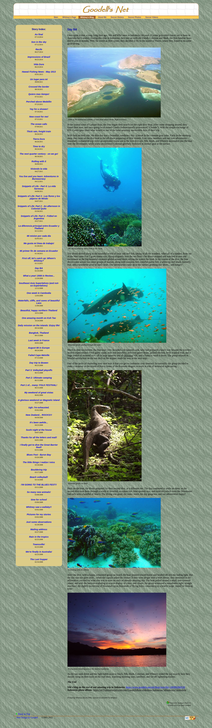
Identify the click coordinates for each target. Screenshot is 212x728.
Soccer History (117, 17)
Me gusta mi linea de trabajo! (39, 243)
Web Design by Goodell (27, 717)
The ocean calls (39, 124)
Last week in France (38, 340)
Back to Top (24, 714)
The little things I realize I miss (39, 462)
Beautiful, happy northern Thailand (38, 310)
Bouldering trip (39, 469)
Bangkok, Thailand (39, 333)
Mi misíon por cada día (39, 236)
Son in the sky (38, 42)
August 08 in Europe (39, 348)
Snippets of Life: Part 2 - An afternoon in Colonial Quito (39, 207)
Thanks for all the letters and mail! (39, 437)
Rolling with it (38, 161)
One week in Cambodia (39, 293)
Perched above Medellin (39, 101)
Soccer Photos (135, 17)
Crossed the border (39, 86)
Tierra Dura (39, 139)
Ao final (39, 34)
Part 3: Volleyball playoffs (38, 370)
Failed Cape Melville (38, 355)
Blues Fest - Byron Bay (39, 454)
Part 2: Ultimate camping (39, 377)
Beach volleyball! (39, 477)
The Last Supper (39, 559)
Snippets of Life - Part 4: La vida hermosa (39, 187)
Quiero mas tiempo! (38, 94)
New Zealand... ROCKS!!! (39, 415)
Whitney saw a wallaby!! (39, 507)
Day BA (39, 268)
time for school (39, 499)
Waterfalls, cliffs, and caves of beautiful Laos (39, 301)
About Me (102, 17)
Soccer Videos (152, 17)
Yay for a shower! (39, 109)
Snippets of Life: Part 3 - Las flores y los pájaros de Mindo (39, 197)
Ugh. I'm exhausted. (38, 407)
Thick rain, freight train (39, 131)
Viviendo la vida (38, 169)
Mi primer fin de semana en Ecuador (39, 251)
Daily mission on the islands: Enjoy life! (39, 325)
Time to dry (39, 146)
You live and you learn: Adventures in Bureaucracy (39, 177)
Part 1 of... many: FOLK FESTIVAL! (39, 385)
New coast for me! (38, 116)
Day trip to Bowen (38, 363)
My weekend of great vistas (38, 392)
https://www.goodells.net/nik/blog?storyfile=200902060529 (155, 687)
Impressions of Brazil (39, 57)
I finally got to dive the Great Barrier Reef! (39, 446)
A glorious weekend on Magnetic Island (39, 400)
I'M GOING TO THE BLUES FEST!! (39, 484)
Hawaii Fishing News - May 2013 (39, 72)
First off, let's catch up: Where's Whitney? (39, 259)
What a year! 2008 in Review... (39, 276)
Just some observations (39, 522)
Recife (39, 49)
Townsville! (39, 544)
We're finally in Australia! (39, 552)
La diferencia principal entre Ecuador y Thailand (38, 227)
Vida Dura (39, 64)
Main (56, 17)
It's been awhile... (39, 422)
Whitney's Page (69, 17)
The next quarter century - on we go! (39, 154)
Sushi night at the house (39, 430)
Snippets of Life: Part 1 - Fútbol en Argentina (39, 217)
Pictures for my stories (39, 514)
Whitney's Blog (87, 17)
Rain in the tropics (39, 537)
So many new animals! (39, 492)
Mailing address (38, 529)
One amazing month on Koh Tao (39, 318)
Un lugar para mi (39, 79)
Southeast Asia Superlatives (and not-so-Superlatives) (39, 284)
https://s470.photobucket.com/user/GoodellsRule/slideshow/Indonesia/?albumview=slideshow (139, 690)
